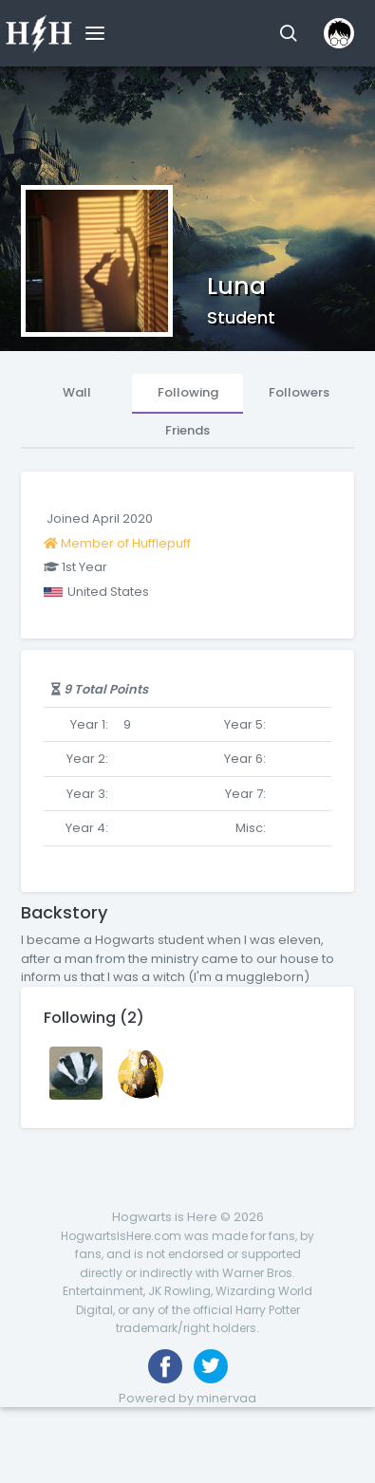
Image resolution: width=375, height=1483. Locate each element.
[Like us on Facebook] (165, 1366)
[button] (288, 33)
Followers (299, 392)
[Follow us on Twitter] (211, 1366)
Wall (77, 392)
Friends (187, 430)
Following (188, 392)
